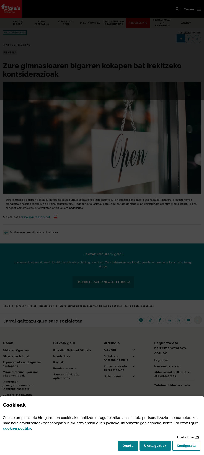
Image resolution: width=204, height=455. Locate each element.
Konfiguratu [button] (188, 447)
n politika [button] (17, 428)
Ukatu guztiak (156, 447)
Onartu (130, 447)
